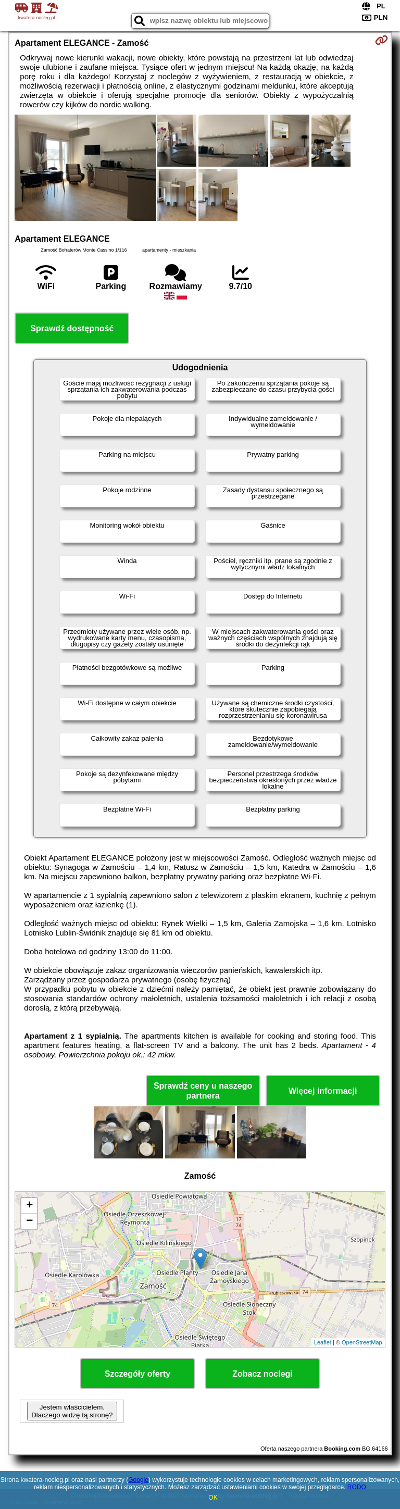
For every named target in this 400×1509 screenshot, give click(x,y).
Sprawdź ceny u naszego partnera (203, 1090)
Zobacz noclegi (262, 1373)
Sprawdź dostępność (72, 328)
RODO (356, 1487)
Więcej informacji (323, 1091)
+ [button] (29, 1206)
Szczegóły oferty (137, 1373)
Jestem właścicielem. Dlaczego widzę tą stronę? (72, 1411)
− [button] (29, 1221)
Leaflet (322, 1342)
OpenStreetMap (362, 1342)
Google (138, 1479)
